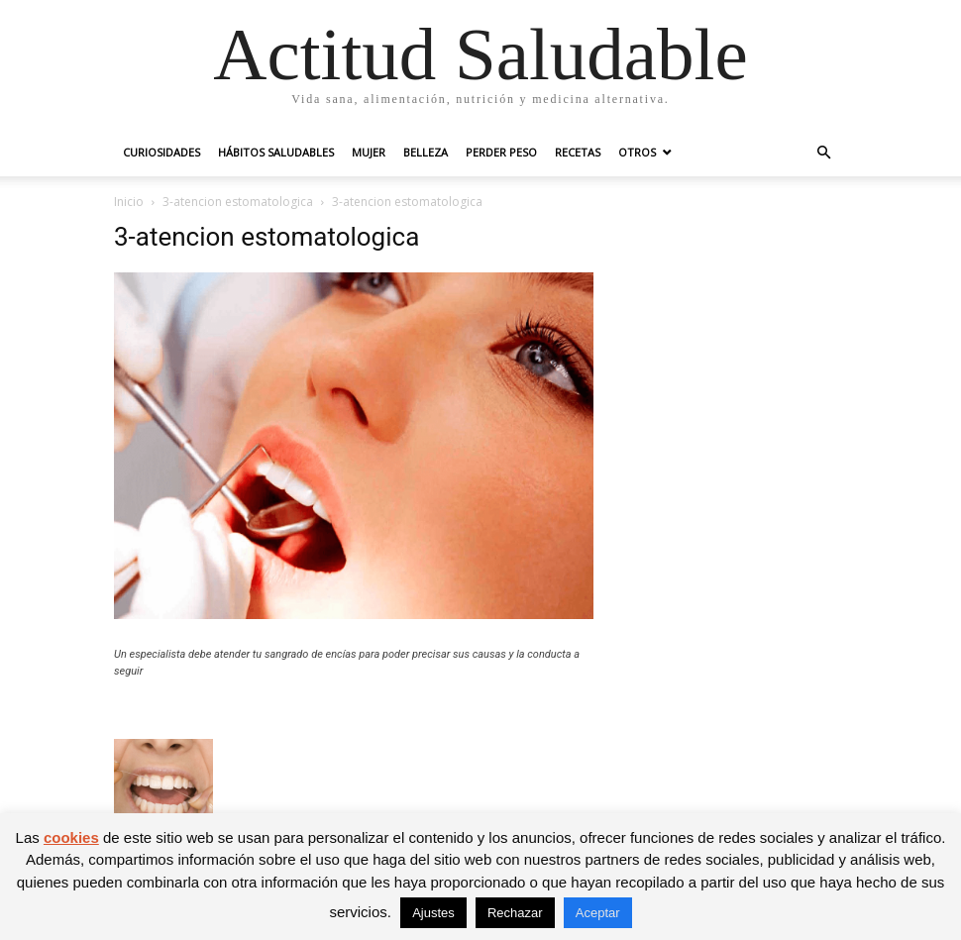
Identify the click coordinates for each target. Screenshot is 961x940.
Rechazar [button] (515, 912)
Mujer (368, 152)
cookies (71, 837)
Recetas (577, 152)
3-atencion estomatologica (237, 201)
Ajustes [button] (433, 912)
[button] (823, 153)
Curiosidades (161, 152)
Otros (637, 152)
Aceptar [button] (598, 912)
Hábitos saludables (276, 152)
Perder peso (501, 152)
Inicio (129, 201)
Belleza (425, 152)
